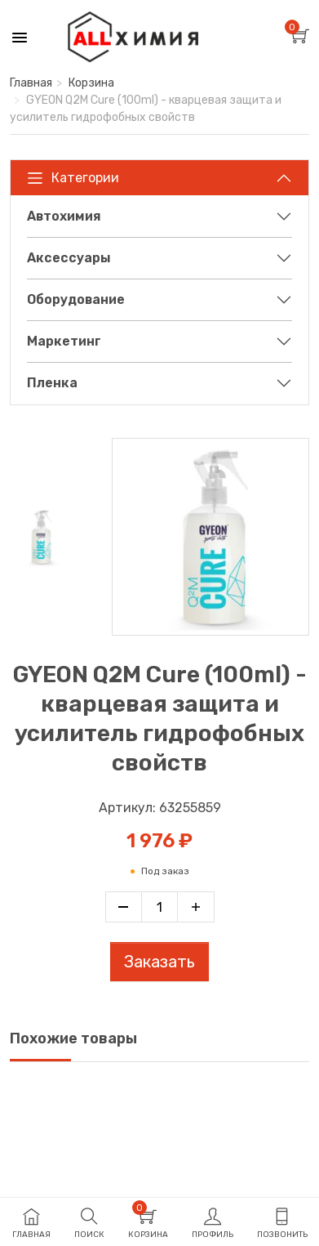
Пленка (52, 383)
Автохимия (64, 216)
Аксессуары (69, 258)
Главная (31, 83)
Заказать (159, 961)
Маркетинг (64, 341)
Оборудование (76, 299)
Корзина (91, 83)
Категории (73, 178)
